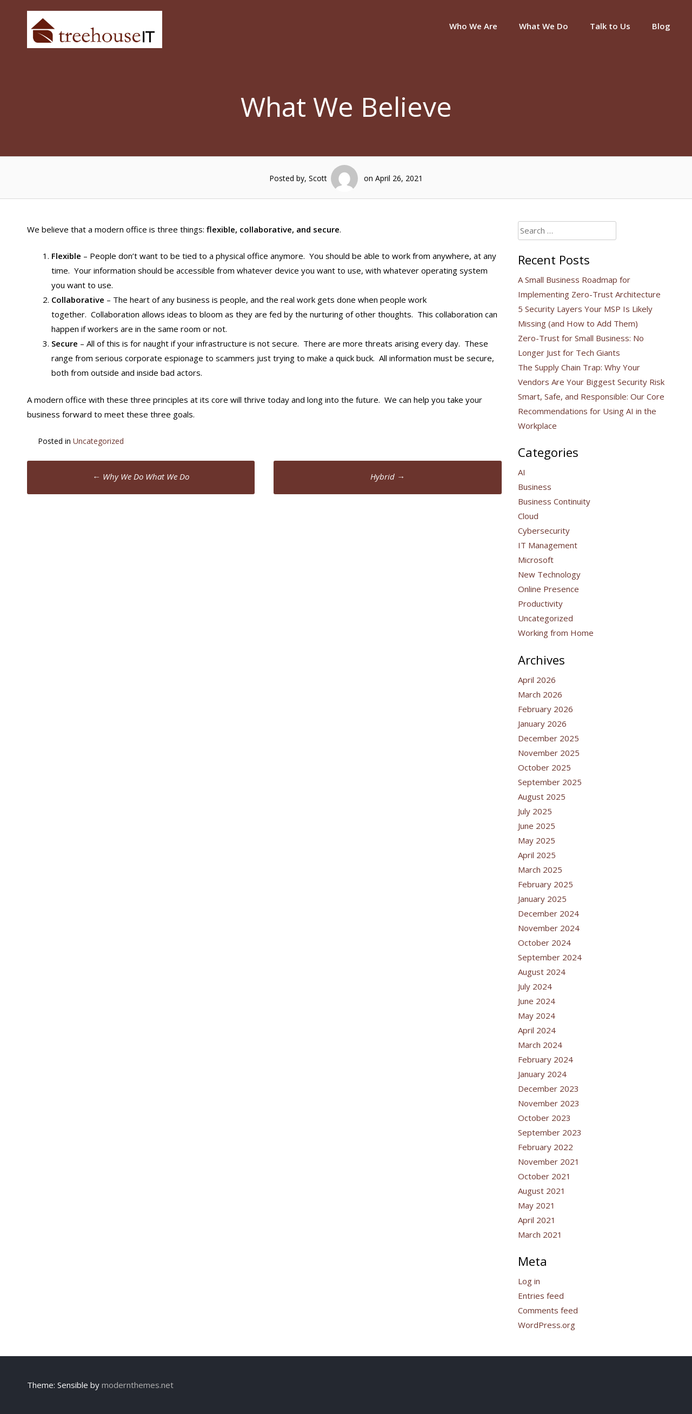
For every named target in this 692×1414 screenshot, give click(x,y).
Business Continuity (554, 501)
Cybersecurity (544, 530)
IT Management (547, 545)
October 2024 (544, 942)
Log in (529, 1281)
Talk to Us (610, 26)
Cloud (528, 515)
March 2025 (540, 869)
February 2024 (545, 1059)
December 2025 (548, 738)
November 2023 (549, 1103)
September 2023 (550, 1132)
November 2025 (549, 752)
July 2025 (535, 811)
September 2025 (550, 781)
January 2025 (542, 898)
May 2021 (536, 1205)
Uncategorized (98, 441)
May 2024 (536, 1015)
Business (534, 486)
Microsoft (536, 559)
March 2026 (540, 694)
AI (521, 472)
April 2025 (537, 854)
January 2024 (542, 1073)
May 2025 (536, 840)
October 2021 (544, 1176)
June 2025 (536, 825)
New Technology (549, 574)
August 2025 (541, 796)
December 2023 (548, 1088)
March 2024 (540, 1044)
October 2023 (544, 1117)
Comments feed (548, 1310)
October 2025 (544, 767)
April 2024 (537, 1030)
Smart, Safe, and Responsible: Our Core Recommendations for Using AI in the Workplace (591, 411)
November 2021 (549, 1161)
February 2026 (545, 708)
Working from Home (556, 632)
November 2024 (549, 927)
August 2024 (541, 971)
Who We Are (473, 26)
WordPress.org (546, 1324)
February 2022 (545, 1146)
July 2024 (535, 986)
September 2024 (550, 957)
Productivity (540, 603)
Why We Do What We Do (140, 476)
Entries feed (541, 1295)
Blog (661, 26)
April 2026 (537, 679)
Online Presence (548, 588)
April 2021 (537, 1219)
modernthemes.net (138, 1384)
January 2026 (542, 723)
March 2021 (540, 1234)
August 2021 (541, 1190)
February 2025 (545, 884)
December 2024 (548, 913)
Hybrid (387, 476)
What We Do (543, 26)
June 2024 (536, 1000)
